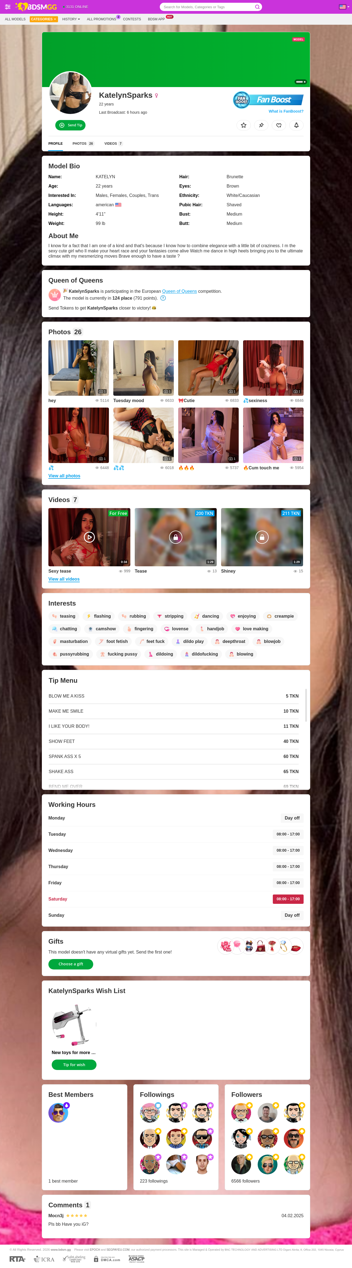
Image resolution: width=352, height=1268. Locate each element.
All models (15, 19)
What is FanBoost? (286, 111)
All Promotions (103, 18)
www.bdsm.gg (61, 1249)
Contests (132, 19)
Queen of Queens (179, 291)
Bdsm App (157, 18)
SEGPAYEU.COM (118, 1249)
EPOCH (95, 1249)
